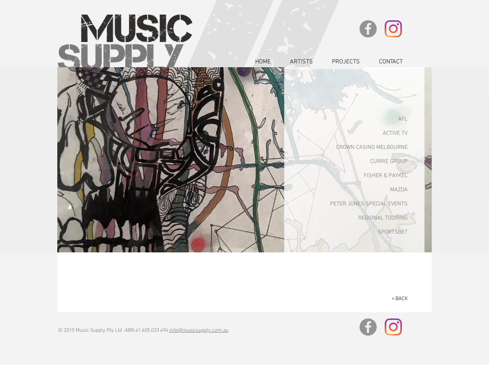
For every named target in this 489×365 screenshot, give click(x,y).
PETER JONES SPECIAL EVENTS (369, 203)
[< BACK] (396, 299)
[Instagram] (393, 28)
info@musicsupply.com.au (198, 330)
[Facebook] (368, 28)
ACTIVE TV (395, 133)
